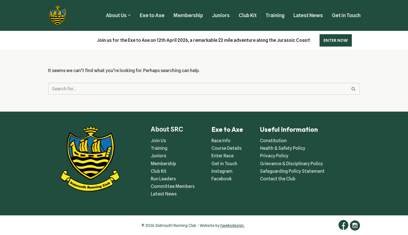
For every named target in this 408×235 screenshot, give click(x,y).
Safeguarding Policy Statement (292, 171)
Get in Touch (346, 15)
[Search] (198, 89)
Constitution (273, 140)
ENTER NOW (335, 40)
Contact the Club (277, 178)
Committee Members (173, 186)
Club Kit (248, 15)
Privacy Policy (274, 155)
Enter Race (222, 155)
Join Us (158, 140)
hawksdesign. (232, 225)
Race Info (221, 140)
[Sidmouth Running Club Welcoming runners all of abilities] (57, 15)
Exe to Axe (152, 15)
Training (275, 15)
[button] (129, 15)
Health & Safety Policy (282, 148)
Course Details (226, 148)
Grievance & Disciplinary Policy (291, 163)
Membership (188, 15)
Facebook (221, 178)
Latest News (308, 15)
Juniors (221, 15)
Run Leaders (163, 178)
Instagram (222, 171)
